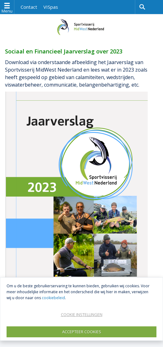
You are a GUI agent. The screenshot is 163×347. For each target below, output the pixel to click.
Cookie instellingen (81, 314)
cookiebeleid (53, 297)
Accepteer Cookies (81, 331)
